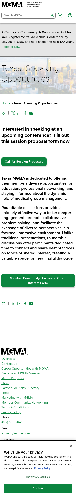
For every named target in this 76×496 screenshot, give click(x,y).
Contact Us (9, 364)
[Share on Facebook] (25, 113)
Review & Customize (38, 476)
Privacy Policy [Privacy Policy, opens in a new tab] (42, 468)
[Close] (71, 445)
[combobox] (25, 15)
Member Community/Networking (24, 403)
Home (5, 103)
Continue (38, 488)
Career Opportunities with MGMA (25, 369)
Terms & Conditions (15, 407)
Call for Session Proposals (24, 162)
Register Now (10, 47)
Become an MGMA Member (21, 373)
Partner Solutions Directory (20, 388)
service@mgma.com (15, 433)
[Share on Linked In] (19, 113)
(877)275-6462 (11, 422)
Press (5, 393)
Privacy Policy (11, 412)
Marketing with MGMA (17, 398)
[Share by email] (31, 113)
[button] (60, 15)
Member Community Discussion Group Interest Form (38, 280)
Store (5, 383)
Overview (8, 359)
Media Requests (12, 378)
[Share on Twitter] (13, 113)
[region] (38, 468)
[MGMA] (21, 5)
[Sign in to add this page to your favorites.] (3, 113)
